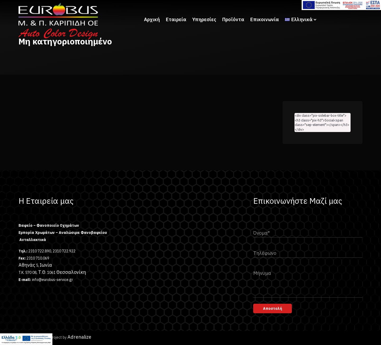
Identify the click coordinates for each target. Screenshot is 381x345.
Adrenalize (79, 337)
